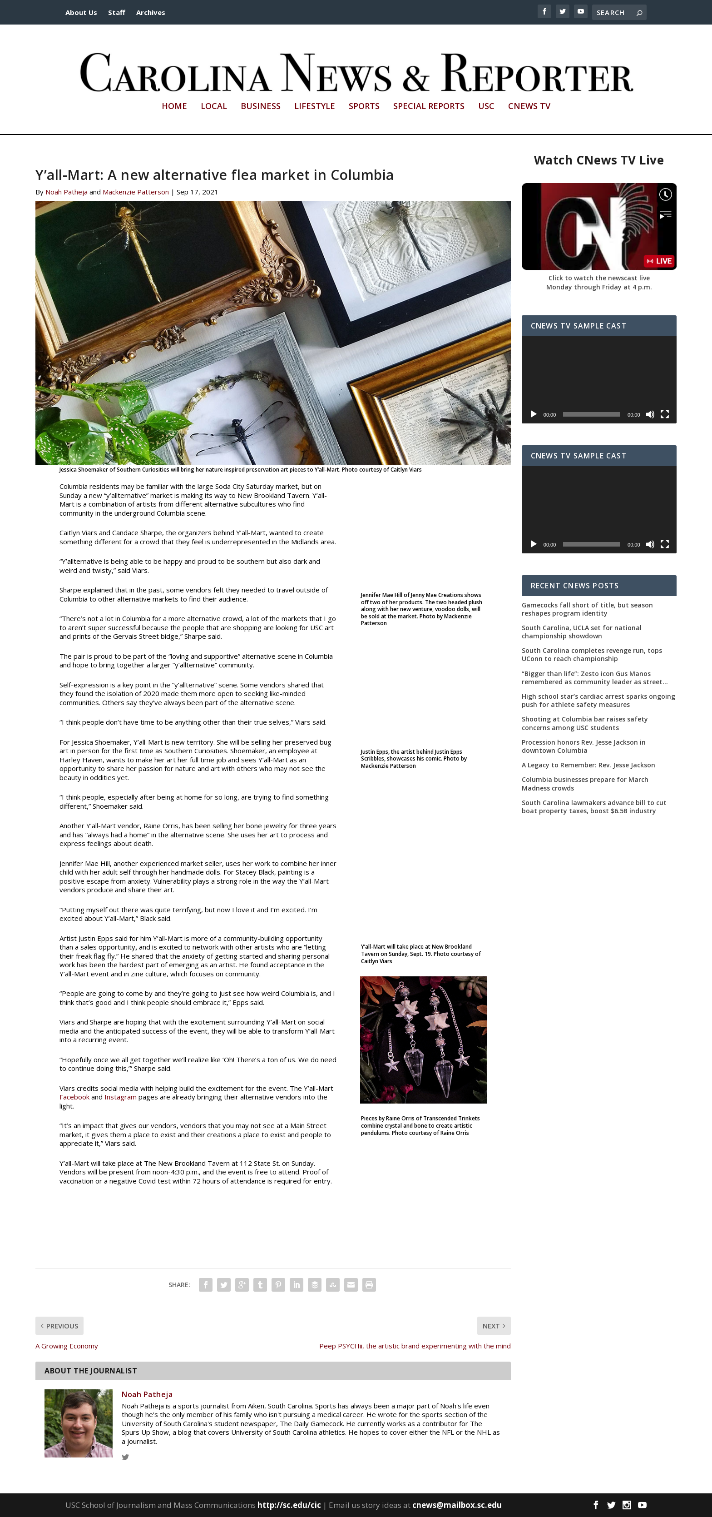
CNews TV (529, 106)
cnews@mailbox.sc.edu (457, 1505)
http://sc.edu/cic (289, 1505)
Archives (150, 12)
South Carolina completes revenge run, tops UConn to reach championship (592, 655)
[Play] (533, 414)
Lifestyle (314, 106)
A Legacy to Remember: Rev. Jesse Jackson (588, 765)
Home (174, 106)
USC (486, 106)
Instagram (120, 1096)
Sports (364, 106)
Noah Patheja (66, 191)
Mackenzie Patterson (136, 191)
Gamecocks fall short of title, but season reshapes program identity (587, 609)
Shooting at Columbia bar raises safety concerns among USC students (585, 724)
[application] (599, 379)
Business (261, 106)
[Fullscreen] (664, 414)
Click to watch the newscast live (599, 278)
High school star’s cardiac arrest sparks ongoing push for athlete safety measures (598, 700)
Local (214, 106)
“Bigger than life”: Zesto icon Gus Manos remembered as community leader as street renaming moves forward (592, 678)
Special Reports (429, 106)
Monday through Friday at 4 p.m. (599, 287)
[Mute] (650, 414)
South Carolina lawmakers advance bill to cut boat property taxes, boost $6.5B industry (594, 807)
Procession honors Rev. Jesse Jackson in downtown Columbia (584, 746)
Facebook (74, 1096)
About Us (81, 12)
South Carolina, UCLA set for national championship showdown (582, 632)
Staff (116, 12)
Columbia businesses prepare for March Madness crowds (585, 784)
